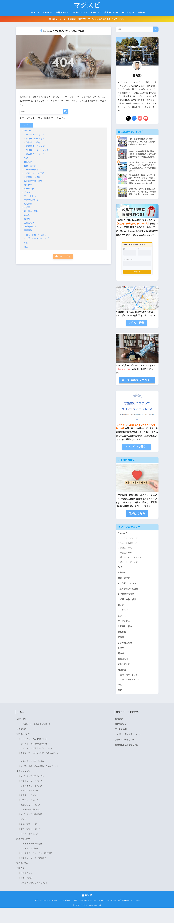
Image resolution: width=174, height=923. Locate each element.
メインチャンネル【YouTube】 (34, 739)
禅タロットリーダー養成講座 (33, 858)
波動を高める (30, 226)
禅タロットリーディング (37, 150)
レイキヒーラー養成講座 (31, 844)
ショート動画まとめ (35, 138)
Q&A (26, 158)
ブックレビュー (31, 196)
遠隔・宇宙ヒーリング (30, 825)
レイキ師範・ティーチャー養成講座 (36, 854)
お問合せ (141, 13)
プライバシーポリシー (124, 740)
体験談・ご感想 (33, 142)
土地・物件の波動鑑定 (30, 810)
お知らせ (28, 162)
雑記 (26, 247)
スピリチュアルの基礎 (34, 173)
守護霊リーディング (35, 146)
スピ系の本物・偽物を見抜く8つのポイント (40, 767)
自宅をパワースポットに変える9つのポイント (39, 755)
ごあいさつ (34, 13)
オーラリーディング (35, 135)
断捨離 (27, 219)
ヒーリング (96, 13)
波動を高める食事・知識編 (32, 762)
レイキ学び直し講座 (29, 849)
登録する (137, 272)
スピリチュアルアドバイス (32, 777)
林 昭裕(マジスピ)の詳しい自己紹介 (36, 724)
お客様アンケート (28, 874)
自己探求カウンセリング (31, 786)
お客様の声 (47, 13)
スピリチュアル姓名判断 (31, 815)
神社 (26, 243)
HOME (87, 895)
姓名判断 (28, 204)
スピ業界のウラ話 (32, 177)
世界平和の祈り (31, 200)
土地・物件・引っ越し (36, 235)
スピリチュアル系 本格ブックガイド (36, 749)
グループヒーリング (29, 834)
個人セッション (80, 13)
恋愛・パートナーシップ (37, 238)
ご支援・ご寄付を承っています (34, 883)
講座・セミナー (111, 13)
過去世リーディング (35, 154)
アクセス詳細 (26, 878)
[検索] (65, 111)
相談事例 (28, 230)
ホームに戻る (63, 256)
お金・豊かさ (30, 166)
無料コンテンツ (63, 13)
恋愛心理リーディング (30, 805)
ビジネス (28, 192)
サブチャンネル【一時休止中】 (34, 744)
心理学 (27, 215)
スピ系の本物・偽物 (33, 181)
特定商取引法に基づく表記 (126, 745)
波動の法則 (29, 223)
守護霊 (27, 207)
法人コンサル (128, 13)
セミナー (28, 185)
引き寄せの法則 (31, 211)
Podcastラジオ (31, 130)
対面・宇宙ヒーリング (30, 830)
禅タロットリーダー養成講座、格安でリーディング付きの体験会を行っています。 (87, 19)
